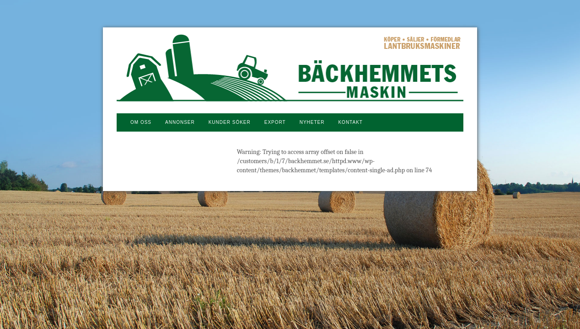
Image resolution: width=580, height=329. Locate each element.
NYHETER (312, 122)
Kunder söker (230, 122)
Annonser (180, 122)
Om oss (140, 122)
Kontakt (350, 122)
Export (275, 122)
